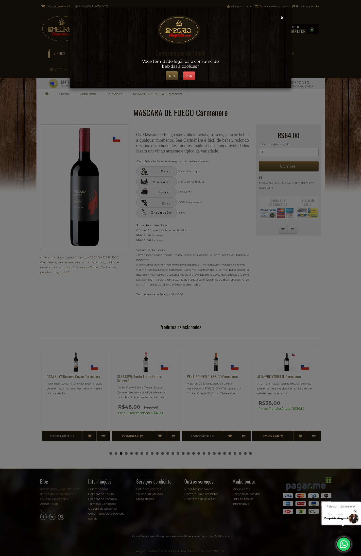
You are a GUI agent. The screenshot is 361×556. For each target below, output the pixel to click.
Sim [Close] (172, 75)
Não (189, 75)
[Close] (282, 17)
